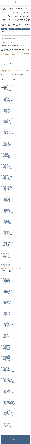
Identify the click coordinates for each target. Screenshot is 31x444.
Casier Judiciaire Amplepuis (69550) (6, 90)
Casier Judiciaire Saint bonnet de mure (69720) (7, 380)
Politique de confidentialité (16, 439)
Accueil (16, 436)
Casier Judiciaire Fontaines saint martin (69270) (7, 316)
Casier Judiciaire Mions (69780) (5, 359)
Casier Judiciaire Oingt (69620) (5, 218)
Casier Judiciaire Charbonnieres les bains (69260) (7, 118)
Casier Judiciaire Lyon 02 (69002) (5, 198)
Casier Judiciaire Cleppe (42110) (5, 134)
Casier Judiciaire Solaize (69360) (5, 414)
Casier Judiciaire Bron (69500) (5, 282)
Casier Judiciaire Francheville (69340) (6, 155)
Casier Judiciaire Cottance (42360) (5, 136)
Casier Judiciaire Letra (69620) (5, 188)
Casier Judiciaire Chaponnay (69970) (6, 288)
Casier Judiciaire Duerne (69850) (5, 145)
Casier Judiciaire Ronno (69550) (5, 232)
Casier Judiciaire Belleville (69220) (5, 277)
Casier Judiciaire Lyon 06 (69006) (5, 349)
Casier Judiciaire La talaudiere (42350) (6, 175)
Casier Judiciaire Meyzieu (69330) (5, 357)
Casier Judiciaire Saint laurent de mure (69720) (7, 394)
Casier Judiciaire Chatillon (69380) (5, 124)
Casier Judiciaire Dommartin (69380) (6, 144)
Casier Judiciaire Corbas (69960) (5, 303)
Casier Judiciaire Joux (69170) (5, 165)
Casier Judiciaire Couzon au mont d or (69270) (7, 305)
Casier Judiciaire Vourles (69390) (5, 264)
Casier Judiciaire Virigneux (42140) (5, 263)
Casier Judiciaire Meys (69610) (5, 209)
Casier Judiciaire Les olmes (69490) (6, 186)
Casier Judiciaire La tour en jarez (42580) (6, 177)
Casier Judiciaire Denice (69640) (5, 310)
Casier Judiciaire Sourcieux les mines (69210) (7, 243)
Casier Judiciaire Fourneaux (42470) (6, 154)
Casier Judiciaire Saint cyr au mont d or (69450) (7, 381)
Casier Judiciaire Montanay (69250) (5, 361)
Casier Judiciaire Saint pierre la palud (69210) (7, 399)
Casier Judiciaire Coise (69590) (5, 135)
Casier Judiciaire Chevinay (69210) (5, 130)
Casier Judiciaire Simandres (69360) (6, 413)
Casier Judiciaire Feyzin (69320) (5, 314)
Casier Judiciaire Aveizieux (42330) (5, 96)
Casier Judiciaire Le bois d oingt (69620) (6, 333)
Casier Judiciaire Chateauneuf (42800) (6, 123)
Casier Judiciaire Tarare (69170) (5, 246)
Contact (16, 440)
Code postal (3, 31)
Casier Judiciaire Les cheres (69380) (6, 185)
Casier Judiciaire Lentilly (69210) (5, 335)
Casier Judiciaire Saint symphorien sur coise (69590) (8, 404)
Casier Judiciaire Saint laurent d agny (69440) (7, 393)
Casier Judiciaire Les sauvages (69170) (6, 187)
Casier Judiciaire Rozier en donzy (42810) (6, 234)
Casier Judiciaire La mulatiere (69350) (6, 174)
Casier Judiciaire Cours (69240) (5, 304)
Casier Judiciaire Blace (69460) (5, 279)
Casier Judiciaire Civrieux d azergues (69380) (7, 133)
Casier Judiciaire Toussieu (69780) (5, 424)
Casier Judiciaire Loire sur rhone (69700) (6, 191)
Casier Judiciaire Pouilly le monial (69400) (6, 372)
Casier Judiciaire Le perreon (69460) (6, 334)
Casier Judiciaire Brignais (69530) (5, 280)
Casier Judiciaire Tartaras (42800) (5, 247)
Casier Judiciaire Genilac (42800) (5, 157)
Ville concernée (4, 34)
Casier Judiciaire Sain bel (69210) (5, 235)
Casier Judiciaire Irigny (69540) (5, 164)
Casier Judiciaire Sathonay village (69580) (6, 410)
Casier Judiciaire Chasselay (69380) (6, 122)
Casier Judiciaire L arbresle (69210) (5, 166)
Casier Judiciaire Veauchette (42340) (6, 258)
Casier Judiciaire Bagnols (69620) (5, 97)
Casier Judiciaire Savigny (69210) (5, 411)
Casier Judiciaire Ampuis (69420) (5, 272)
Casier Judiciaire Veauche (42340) (5, 257)
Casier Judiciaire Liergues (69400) (5, 336)
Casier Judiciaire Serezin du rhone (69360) (6, 412)
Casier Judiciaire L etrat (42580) (5, 167)
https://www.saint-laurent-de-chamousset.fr (8, 65)
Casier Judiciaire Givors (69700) (5, 158)
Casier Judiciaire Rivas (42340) (5, 230)
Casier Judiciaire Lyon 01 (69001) (5, 197)
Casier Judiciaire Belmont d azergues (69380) (7, 100)
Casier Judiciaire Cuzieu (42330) (5, 142)
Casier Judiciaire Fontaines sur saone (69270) (7, 317)
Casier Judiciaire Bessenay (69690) (5, 101)
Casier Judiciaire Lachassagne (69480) (6, 178)
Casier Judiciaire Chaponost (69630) (6, 289)
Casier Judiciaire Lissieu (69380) (5, 190)
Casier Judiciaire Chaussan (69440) (6, 125)
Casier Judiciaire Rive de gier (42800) (6, 231)
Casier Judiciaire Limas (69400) (5, 337)
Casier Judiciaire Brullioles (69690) (5, 108)
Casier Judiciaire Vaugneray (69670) (6, 256)
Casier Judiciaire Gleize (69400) (5, 323)
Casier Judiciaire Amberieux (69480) (6, 89)
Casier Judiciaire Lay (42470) (5, 180)
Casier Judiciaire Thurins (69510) (5, 252)
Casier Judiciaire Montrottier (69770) (6, 213)
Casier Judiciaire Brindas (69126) (5, 107)
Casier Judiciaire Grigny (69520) (5, 325)
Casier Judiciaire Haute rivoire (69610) (6, 163)
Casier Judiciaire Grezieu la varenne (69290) (7, 324)
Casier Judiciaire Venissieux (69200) (6, 427)
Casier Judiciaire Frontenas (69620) (6, 156)
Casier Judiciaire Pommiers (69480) (6, 225)
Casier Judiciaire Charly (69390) (5, 119)
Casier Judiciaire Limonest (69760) (5, 189)
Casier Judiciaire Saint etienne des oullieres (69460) (8, 383)
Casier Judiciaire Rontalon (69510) (5, 233)
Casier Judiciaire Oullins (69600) (5, 220)
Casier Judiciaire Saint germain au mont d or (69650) (8, 390)
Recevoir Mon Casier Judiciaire (8, 38)
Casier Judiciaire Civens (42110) (5, 132)
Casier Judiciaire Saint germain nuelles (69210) (7, 391)
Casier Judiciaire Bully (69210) (5, 110)
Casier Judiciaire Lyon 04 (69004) (5, 199)
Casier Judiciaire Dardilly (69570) (5, 143)
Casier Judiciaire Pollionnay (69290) (6, 223)
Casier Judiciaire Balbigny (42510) (5, 98)
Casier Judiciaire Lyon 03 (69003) (5, 346)
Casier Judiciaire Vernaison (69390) (6, 428)
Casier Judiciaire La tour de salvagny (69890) (7, 176)
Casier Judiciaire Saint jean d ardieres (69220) (7, 392)
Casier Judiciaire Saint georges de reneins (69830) (8, 389)
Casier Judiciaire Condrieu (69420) (5, 302)
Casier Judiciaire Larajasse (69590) (5, 179)
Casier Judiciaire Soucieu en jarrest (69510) (7, 242)
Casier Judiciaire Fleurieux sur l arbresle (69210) (7, 152)
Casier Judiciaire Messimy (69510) (5, 208)
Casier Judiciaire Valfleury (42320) (5, 254)
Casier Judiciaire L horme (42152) (5, 169)
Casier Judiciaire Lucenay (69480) (5, 196)
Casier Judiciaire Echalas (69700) (5, 146)
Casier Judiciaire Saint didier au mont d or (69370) (8, 382)
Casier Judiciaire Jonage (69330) (5, 327)
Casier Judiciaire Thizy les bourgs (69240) (6, 422)
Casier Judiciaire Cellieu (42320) (5, 112)
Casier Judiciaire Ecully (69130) (5, 147)
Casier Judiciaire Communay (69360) (6, 301)
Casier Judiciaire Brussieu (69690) (5, 109)
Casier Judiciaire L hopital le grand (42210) (6, 168)
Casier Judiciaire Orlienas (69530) (5, 219)
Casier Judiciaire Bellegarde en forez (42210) (7, 99)
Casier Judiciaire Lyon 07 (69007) (5, 350)
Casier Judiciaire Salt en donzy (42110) (6, 236)
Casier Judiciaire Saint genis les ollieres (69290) (7, 388)
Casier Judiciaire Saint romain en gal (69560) (7, 402)
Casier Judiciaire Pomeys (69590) (5, 224)
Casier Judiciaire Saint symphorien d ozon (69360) (8, 403)
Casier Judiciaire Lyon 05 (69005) (5, 200)
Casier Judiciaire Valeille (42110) (5, 253)
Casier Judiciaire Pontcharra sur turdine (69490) (7, 371)
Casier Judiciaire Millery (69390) (5, 210)
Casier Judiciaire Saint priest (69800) (6, 400)
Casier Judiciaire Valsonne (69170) (5, 255)
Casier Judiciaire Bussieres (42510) (5, 111)
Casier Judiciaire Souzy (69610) (5, 244)
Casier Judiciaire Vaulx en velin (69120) (6, 426)
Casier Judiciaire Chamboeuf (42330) (6, 113)
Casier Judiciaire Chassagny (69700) (6, 121)
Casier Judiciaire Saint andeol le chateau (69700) (7, 379)
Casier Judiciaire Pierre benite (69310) (6, 222)
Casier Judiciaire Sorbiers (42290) (5, 241)
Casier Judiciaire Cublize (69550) (5, 141)
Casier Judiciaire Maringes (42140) (5, 207)
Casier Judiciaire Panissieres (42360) (6, 221)
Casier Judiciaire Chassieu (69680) (5, 293)
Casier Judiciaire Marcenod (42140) (6, 202)
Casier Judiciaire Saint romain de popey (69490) (7, 401)
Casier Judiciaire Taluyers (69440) (5, 245)
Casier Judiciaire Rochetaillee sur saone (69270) (7, 377)
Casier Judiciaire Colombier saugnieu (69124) (7, 300)
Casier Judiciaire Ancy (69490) (5, 91)
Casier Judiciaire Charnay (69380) (5, 120)
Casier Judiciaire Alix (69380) (5, 88)
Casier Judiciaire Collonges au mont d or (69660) (7, 299)
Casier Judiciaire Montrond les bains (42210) (7, 212)
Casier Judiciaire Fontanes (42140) (5, 153)
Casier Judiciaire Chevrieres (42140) (6, 131)
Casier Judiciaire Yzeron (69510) (5, 265)
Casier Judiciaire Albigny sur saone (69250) (7, 270)
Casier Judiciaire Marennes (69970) (6, 355)
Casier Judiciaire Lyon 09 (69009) (5, 201)
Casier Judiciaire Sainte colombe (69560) (6, 405)
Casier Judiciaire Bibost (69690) (5, 102)
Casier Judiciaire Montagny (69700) (5, 211)
